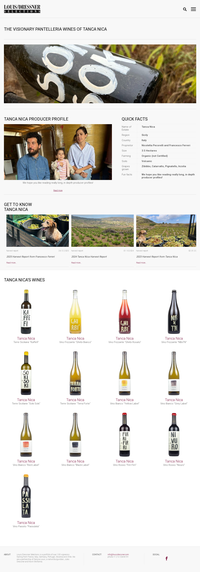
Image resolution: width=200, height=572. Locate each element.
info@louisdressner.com (118, 554)
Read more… (11, 263)
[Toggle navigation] (193, 9)
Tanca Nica (26, 338)
